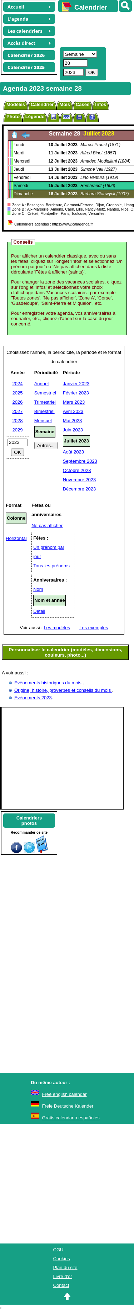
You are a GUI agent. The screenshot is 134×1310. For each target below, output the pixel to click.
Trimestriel (45, 402)
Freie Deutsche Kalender (68, 1106)
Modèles (15, 104)
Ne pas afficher (47, 525)
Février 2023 (76, 393)
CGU (58, 1249)
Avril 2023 (73, 411)
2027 (18, 411)
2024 (18, 383)
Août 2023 (73, 452)
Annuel (41, 383)
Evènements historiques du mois (48, 682)
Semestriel (45, 393)
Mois (64, 104)
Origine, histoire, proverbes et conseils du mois (63, 690)
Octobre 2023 (77, 470)
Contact (61, 1285)
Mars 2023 (74, 402)
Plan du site (65, 1267)
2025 (18, 393)
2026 (18, 402)
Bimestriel (44, 411)
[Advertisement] (92, 29)
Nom (38, 589)
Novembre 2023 (79, 479)
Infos (100, 104)
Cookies (61, 1258)
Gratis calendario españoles (71, 1117)
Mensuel (43, 420)
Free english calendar (64, 1094)
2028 (18, 420)
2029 (18, 430)
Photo (13, 116)
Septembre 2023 (80, 461)
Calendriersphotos (29, 820)
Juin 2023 (73, 430)
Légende (34, 116)
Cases (82, 104)
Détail (39, 611)
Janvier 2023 (76, 383)
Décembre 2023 (79, 489)
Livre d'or (62, 1276)
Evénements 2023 (33, 697)
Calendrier (42, 104)
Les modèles (57, 627)
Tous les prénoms (51, 565)
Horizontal (16, 538)
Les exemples (93, 627)
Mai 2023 (72, 420)
